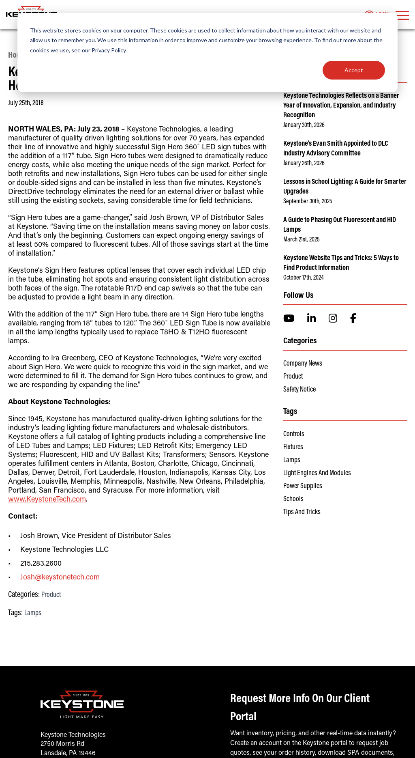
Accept (353, 70)
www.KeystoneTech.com (47, 500)
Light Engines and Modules (317, 473)
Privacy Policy (109, 50)
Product (51, 595)
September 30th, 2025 (307, 201)
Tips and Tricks (302, 512)
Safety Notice (299, 390)
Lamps (32, 613)
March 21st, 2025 (301, 240)
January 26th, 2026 (304, 163)
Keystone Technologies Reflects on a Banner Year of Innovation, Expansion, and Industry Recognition (341, 106)
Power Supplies (302, 486)
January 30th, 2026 (304, 125)
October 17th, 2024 (303, 278)
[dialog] (207, 52)
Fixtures (293, 447)
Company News (302, 364)
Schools (293, 499)
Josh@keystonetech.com (60, 577)
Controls (293, 434)
